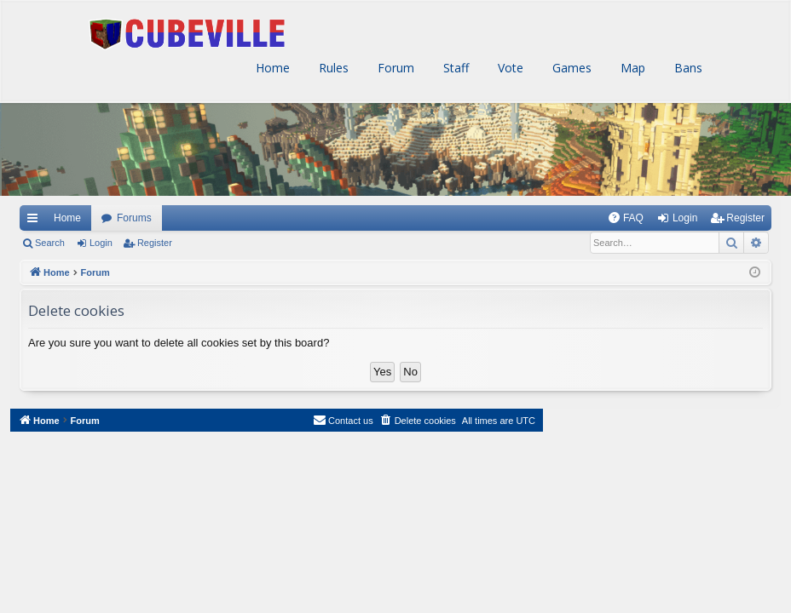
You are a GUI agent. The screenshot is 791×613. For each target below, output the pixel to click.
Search (50, 243)
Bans (686, 68)
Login (101, 243)
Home (271, 68)
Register (154, 243)
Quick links (31, 218)
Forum (394, 68)
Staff (454, 68)
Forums (134, 218)
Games (570, 68)
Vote (508, 68)
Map (631, 68)
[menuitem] (625, 218)
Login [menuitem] (685, 218)
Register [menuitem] (745, 218)
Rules (332, 68)
